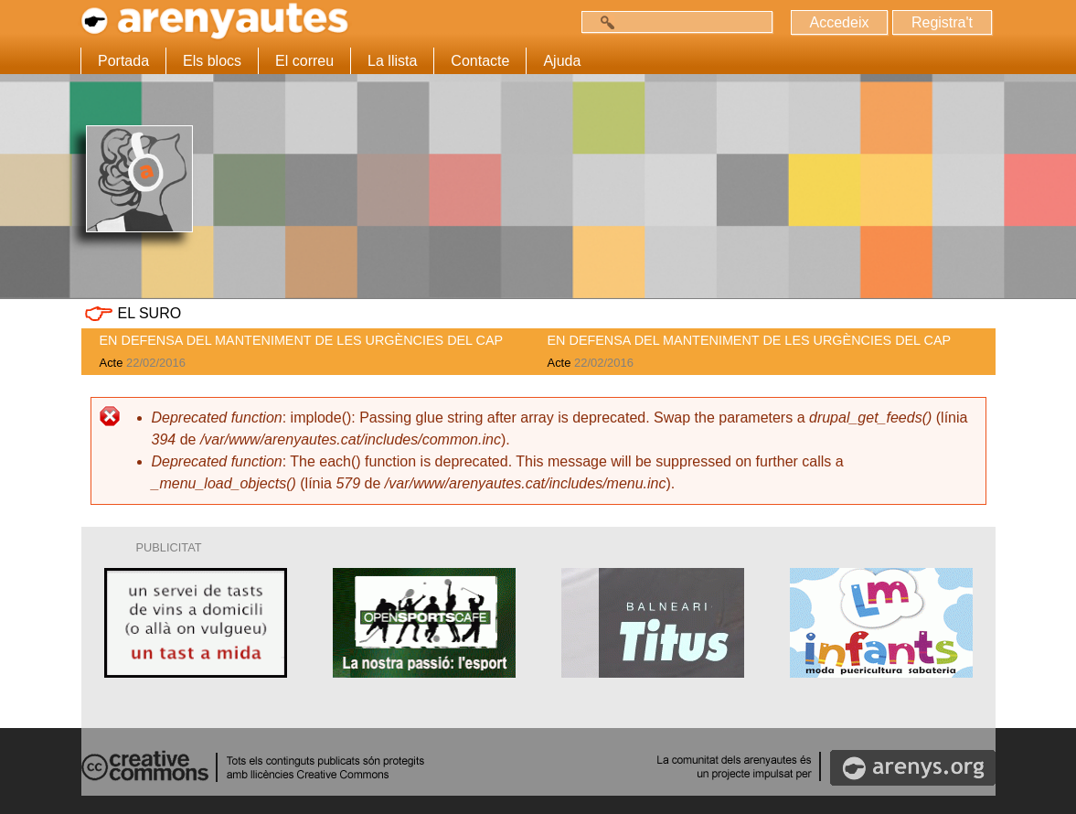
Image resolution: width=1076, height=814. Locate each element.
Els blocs (212, 61)
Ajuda (562, 61)
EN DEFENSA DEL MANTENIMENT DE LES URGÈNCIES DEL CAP (302, 340)
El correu (304, 61)
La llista (392, 61)
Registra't (942, 22)
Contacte (480, 61)
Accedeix (839, 22)
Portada (123, 61)
